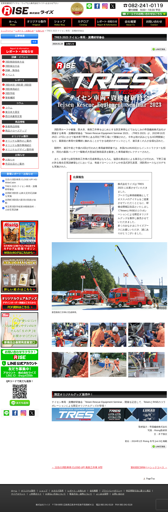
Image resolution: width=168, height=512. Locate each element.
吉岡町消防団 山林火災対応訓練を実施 (21, 194)
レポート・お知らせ (24, 31)
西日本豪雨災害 (13, 116)
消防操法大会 (12, 66)
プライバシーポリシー (112, 490)
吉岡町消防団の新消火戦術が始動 (20, 201)
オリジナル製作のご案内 (18, 140)
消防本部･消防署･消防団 (18, 84)
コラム (19, 103)
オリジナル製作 (20, 136)
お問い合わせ (118, 494)
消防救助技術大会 (14, 61)
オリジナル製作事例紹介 (18, 145)
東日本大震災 (12, 112)
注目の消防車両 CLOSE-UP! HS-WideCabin (21, 181)
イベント (10, 74)
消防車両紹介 (12, 89)
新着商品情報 (12, 126)
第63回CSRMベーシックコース (149, 467)
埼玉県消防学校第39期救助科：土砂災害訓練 (20, 208)
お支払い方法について (55, 494)
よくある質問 (102, 494)
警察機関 (10, 97)
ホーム (14, 490)
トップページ (7, 31)
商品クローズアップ (16, 130)
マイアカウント (18, 494)
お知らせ (70, 44)
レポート (20, 80)
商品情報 (20, 122)
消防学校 (10, 93)
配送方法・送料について (81, 494)
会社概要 (94, 490)
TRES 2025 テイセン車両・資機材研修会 (21, 188)
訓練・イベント (20, 57)
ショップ (43, 490)
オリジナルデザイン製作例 (19, 149)
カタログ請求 (57, 490)
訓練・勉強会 (12, 70)
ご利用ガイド (35, 494)
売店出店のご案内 (14, 163)
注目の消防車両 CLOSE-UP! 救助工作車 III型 (77, 467)
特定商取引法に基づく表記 (138, 490)
